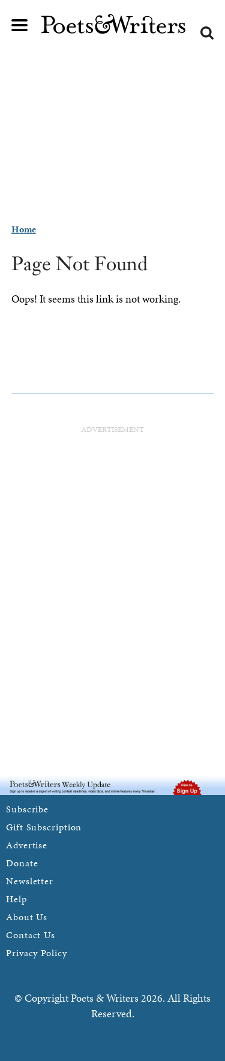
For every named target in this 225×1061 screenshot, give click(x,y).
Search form (207, 33)
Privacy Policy (36, 953)
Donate (22, 863)
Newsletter (29, 881)
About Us (26, 917)
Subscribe (27, 809)
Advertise (26, 845)
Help (16, 899)
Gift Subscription (44, 827)
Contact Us (30, 935)
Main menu (19, 25)
